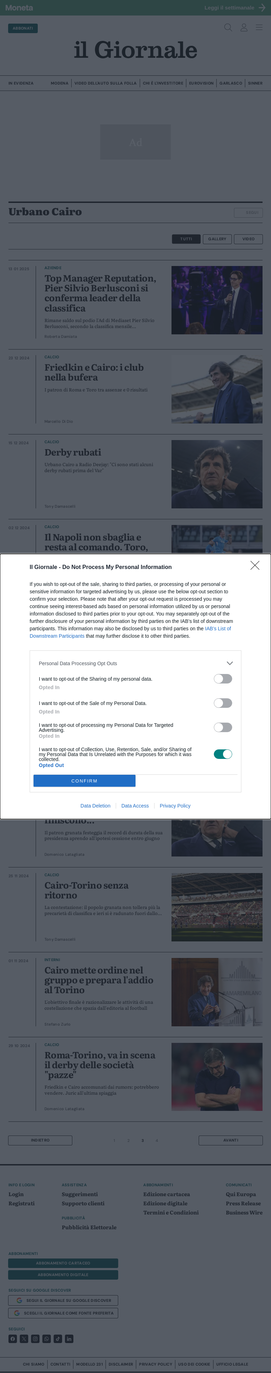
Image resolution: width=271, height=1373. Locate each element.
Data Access (135, 806)
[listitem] (135, 663)
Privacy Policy (175, 806)
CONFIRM (84, 781)
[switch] (223, 679)
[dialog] (135, 686)
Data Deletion (95, 806)
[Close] (257, 567)
